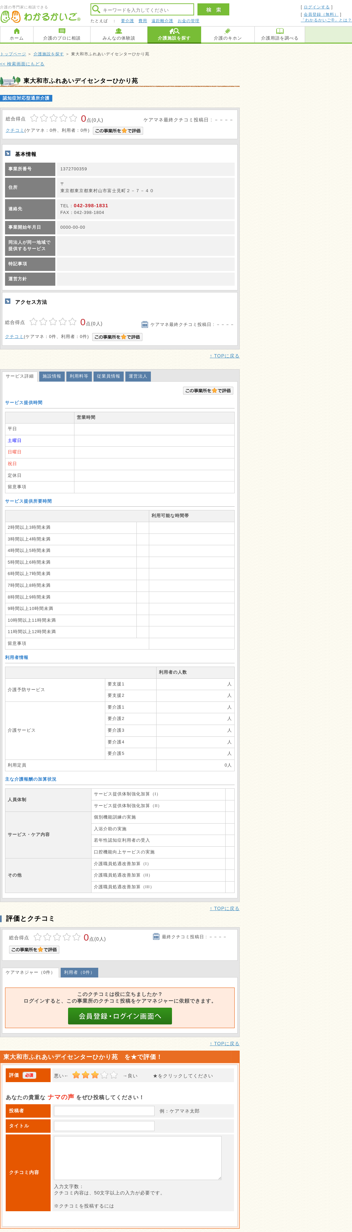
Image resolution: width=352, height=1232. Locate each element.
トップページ (13, 54)
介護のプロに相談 (62, 38)
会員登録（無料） (321, 14)
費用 (142, 20)
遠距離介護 (162, 20)
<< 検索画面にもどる (22, 64)
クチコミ (15, 130)
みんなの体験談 (119, 38)
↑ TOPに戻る (225, 355)
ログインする (317, 7)
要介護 (127, 20)
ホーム (17, 38)
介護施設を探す (174, 38)
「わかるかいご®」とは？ (326, 20)
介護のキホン (228, 38)
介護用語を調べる (280, 38)
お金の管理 (188, 20)
